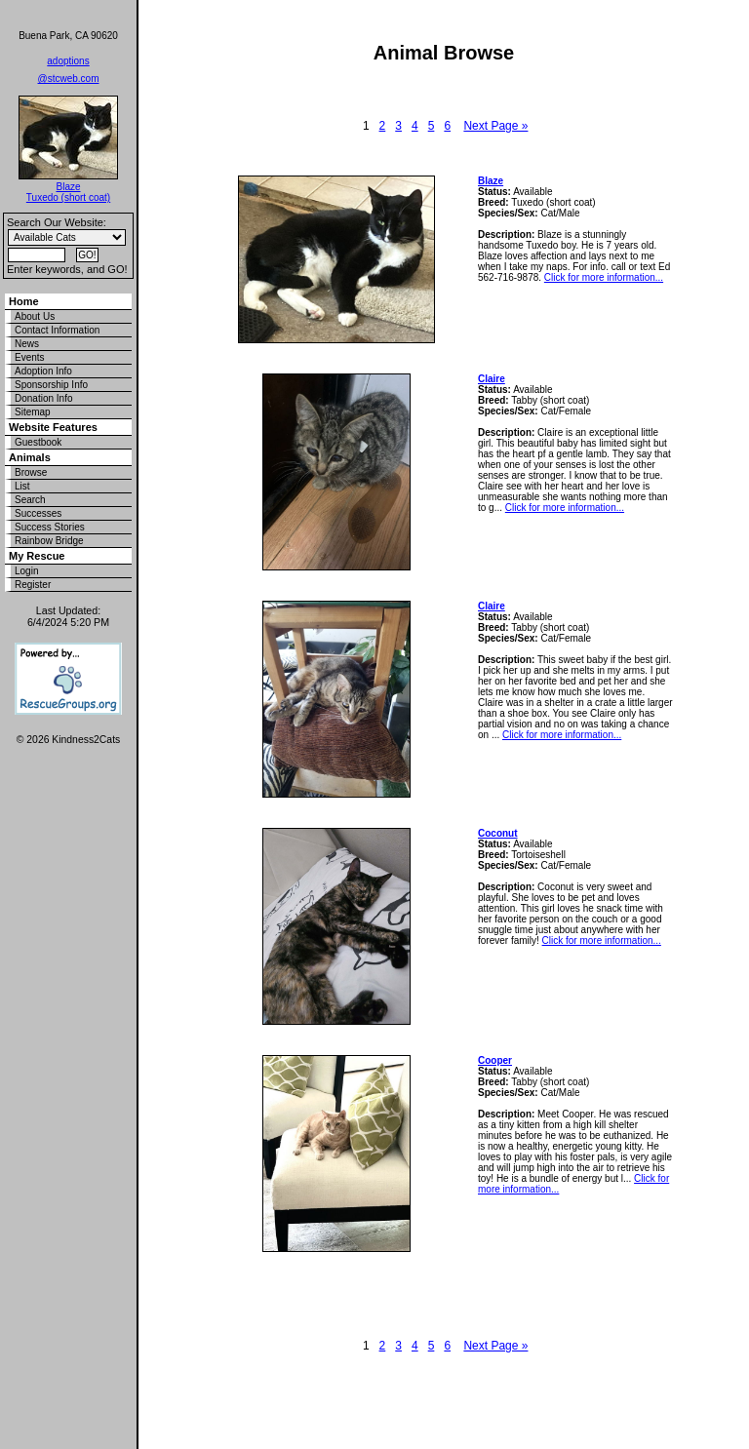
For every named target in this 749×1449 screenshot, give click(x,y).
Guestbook (38, 442)
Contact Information (57, 330)
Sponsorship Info (51, 384)
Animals (30, 457)
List (22, 486)
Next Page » (495, 126)
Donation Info (44, 398)
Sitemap (33, 412)
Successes (38, 513)
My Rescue (36, 556)
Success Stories (50, 527)
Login (26, 571)
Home (24, 301)
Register (33, 584)
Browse (31, 472)
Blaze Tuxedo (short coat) (68, 192)
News (27, 343)
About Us (35, 316)
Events (30, 357)
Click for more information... (603, 277)
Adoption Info (43, 371)
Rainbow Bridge (49, 540)
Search (30, 499)
